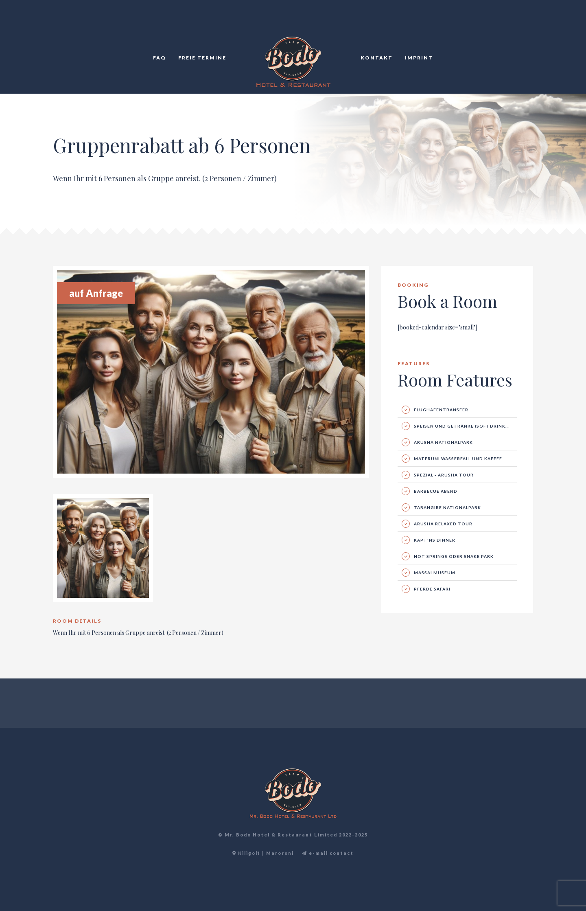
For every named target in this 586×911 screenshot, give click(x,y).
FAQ (159, 58)
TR (523, 24)
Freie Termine (202, 58)
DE (532, 24)
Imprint (419, 58)
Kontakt (377, 58)
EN (514, 24)
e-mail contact (328, 853)
